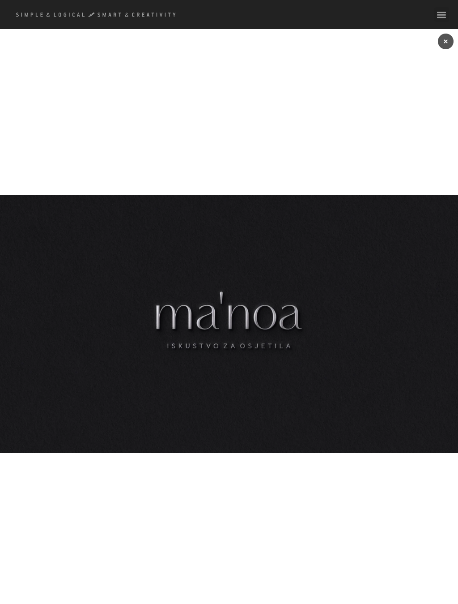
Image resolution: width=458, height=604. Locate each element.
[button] (441, 14)
